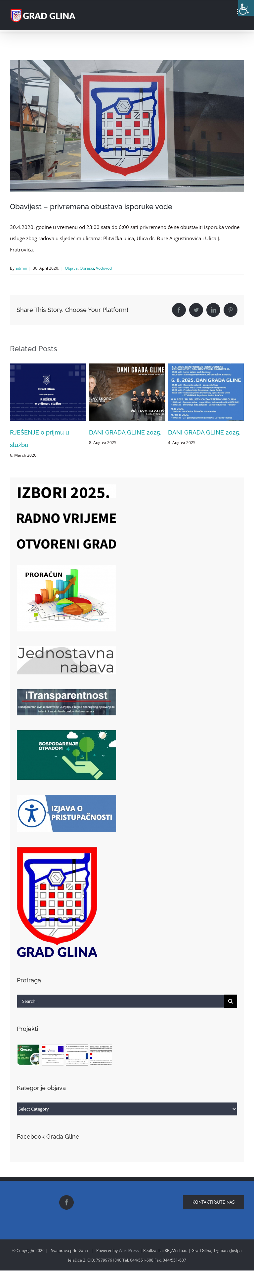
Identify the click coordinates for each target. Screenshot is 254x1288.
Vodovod (104, 268)
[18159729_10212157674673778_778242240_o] (127, 126)
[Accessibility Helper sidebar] (246, 8)
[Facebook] (66, 1202)
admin (21, 268)
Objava (71, 268)
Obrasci (87, 268)
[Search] (230, 1001)
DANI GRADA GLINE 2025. (125, 432)
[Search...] (120, 1001)
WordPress (129, 1250)
